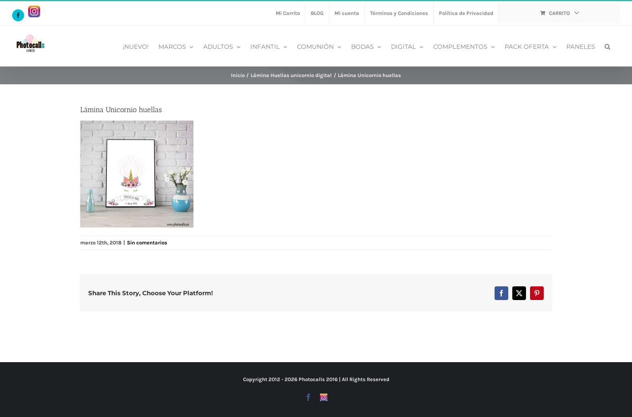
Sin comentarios (147, 243)
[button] (607, 46)
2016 (332, 379)
